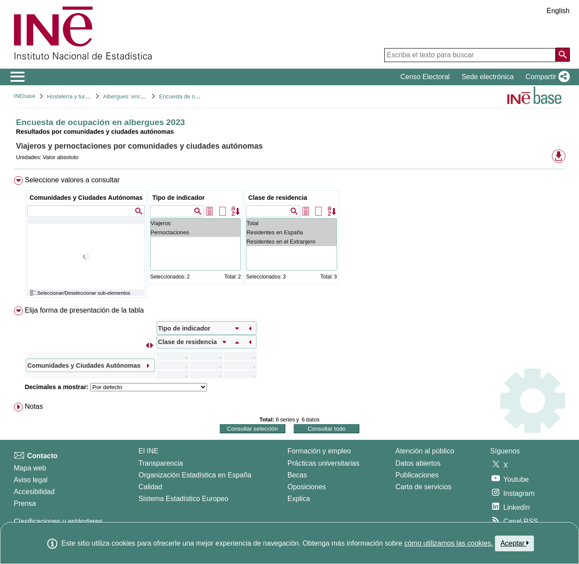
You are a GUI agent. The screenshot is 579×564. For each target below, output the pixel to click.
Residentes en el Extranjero (291, 241)
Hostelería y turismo (72, 96)
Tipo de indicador (178, 197)
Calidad (150, 487)
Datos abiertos (418, 463)
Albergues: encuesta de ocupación (146, 96)
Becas (297, 475)
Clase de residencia (277, 197)
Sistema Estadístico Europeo (183, 498)
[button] (546, 77)
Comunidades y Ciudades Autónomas (86, 197)
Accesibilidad (34, 491)
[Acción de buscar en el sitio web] (563, 55)
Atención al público (425, 451)
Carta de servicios (424, 487)
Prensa (25, 503)
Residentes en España (291, 232)
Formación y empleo (319, 451)
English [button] (558, 10)
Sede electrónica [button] (488, 76)
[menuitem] (289, 239)
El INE (148, 451)
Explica (299, 498)
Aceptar (514, 543)
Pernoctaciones (195, 232)
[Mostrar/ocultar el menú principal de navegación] (18, 77)
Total (291, 223)
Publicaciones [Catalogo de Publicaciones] (417, 475)
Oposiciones (307, 487)
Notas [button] (34, 406)
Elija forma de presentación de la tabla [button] (84, 310)
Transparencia (161, 463)
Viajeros (195, 223)
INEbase (24, 96)
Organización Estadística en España (195, 475)
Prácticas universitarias (324, 463)
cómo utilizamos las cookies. (448, 543)
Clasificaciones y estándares (58, 521)
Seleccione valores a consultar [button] (72, 180)
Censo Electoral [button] (425, 76)
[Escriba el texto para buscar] (470, 55)
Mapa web (30, 468)
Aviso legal (31, 480)
